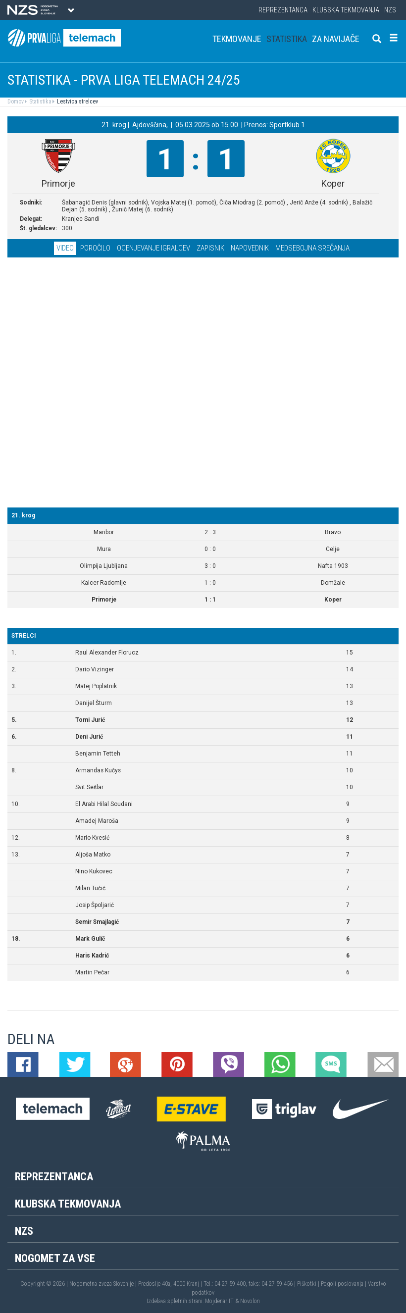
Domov (15, 101)
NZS (390, 10)
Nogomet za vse (55, 1258)
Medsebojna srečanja (312, 248)
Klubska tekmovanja (345, 10)
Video (65, 248)
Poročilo (95, 248)
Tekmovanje (236, 39)
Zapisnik (210, 248)
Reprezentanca (282, 10)
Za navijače (335, 39)
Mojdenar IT (219, 1301)
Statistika (286, 39)
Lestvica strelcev (76, 101)
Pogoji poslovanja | (344, 1283)
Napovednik (250, 248)
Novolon (250, 1301)
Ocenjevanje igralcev (153, 248)
